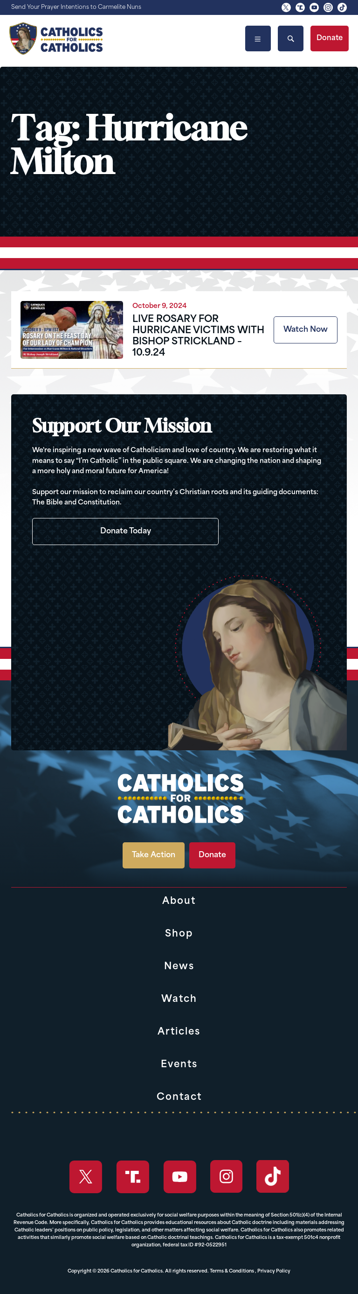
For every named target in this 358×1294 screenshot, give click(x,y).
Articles (179, 1032)
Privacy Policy (273, 1271)
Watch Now (305, 330)
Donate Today (125, 531)
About (179, 901)
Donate (330, 38)
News (179, 967)
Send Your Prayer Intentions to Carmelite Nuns (76, 7)
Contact (179, 1097)
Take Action (153, 855)
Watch (179, 999)
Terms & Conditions (232, 1271)
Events (179, 1065)
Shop (179, 934)
